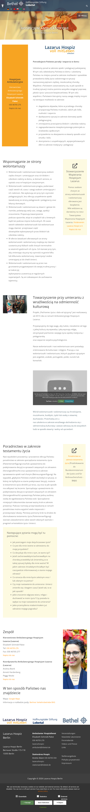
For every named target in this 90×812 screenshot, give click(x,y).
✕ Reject (60, 802)
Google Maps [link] (14, 698)
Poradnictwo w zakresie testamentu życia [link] (74, 459)
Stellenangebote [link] (69, 756)
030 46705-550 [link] (51, 757)
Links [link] (64, 747)
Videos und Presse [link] (70, 743)
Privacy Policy (69, 401)
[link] (2, 5)
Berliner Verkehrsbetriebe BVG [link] (43, 702)
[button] (65, 659)
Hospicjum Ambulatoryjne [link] (44, 28)
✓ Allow (61, 401)
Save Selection (43, 802)
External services (62, 796)
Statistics (42, 796)
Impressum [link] (67, 763)
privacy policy (42, 791)
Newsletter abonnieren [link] (72, 736)
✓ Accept (27, 802)
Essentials (21, 796)
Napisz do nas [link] (15, 108)
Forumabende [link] (68, 740)
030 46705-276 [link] (15, 104)
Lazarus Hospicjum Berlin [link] (45, 32)
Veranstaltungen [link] (69, 733)
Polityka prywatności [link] (71, 759)
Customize (42, 807)
